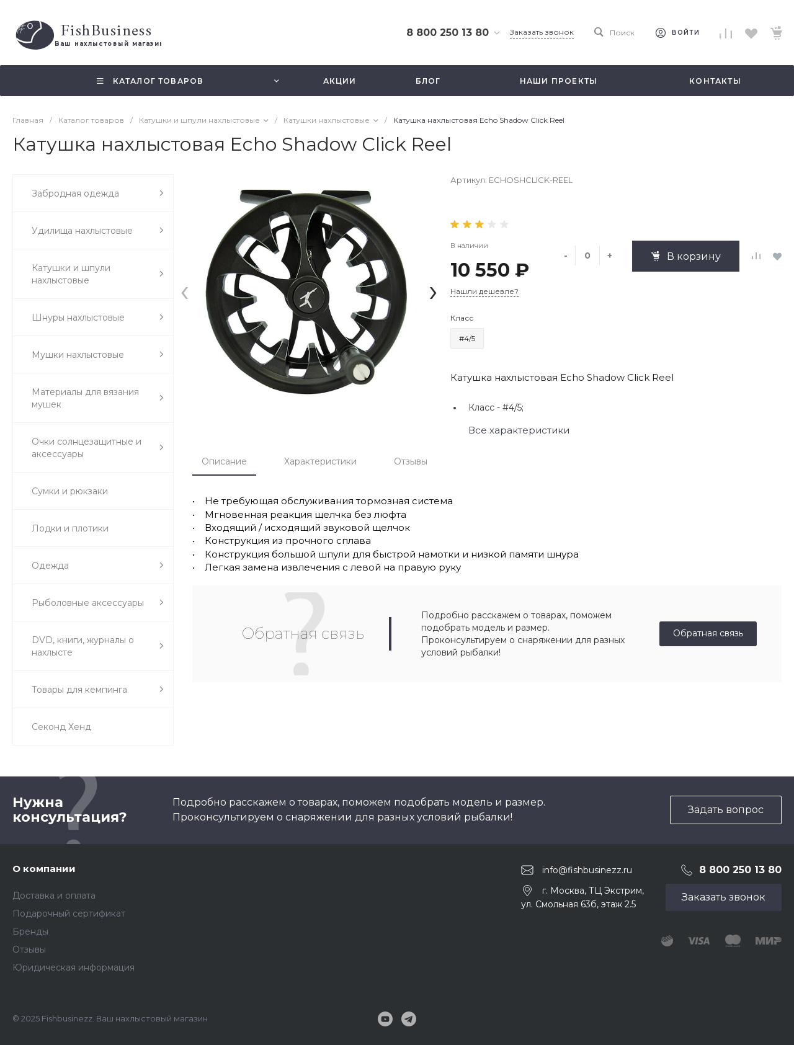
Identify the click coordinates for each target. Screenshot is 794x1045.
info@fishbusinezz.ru (587, 869)
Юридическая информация (73, 967)
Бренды (30, 931)
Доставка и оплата (54, 895)
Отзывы (410, 461)
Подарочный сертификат (68, 913)
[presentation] (184, 291)
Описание (224, 461)
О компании (44, 868)
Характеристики (320, 461)
